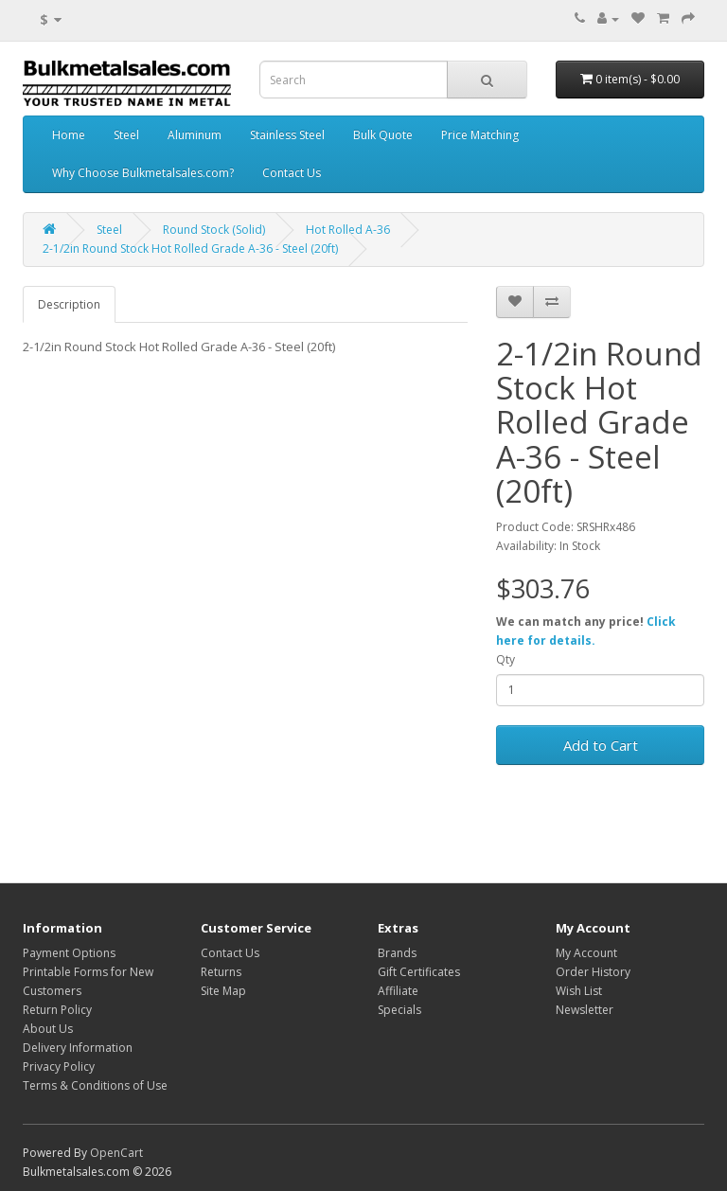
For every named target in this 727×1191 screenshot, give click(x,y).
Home (68, 135)
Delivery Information (78, 1048)
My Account (586, 953)
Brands (397, 953)
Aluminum (195, 135)
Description (69, 304)
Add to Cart (600, 745)
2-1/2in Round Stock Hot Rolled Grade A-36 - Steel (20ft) (190, 248)
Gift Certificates (419, 972)
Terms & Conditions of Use (95, 1085)
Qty (505, 659)
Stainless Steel (287, 135)
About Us (48, 1029)
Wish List (579, 991)
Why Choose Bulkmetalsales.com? (143, 173)
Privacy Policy (59, 1066)
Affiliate (398, 991)
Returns (221, 972)
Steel (126, 135)
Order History (593, 972)
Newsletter (584, 1010)
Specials (399, 1010)
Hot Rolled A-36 (348, 230)
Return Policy (57, 1010)
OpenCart (116, 1153)
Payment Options (69, 953)
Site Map (223, 991)
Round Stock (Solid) (214, 230)
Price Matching (480, 135)
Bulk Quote (383, 135)
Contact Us (291, 173)
